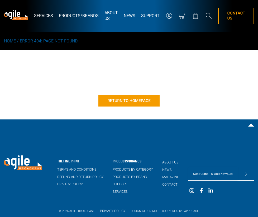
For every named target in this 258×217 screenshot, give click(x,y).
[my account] (169, 16)
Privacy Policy (70, 184)
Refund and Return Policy (80, 177)
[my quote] (195, 16)
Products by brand (130, 177)
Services (43, 15)
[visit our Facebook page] (201, 192)
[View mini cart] (182, 16)
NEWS (129, 15)
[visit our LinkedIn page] (210, 192)
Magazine (170, 177)
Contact (170, 184)
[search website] (208, 16)
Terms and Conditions (77, 169)
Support (150, 15)
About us (111, 15)
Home (10, 41)
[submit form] (246, 174)
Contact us (236, 16)
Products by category (133, 169)
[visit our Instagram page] (191, 192)
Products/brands (79, 15)
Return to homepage (129, 100)
